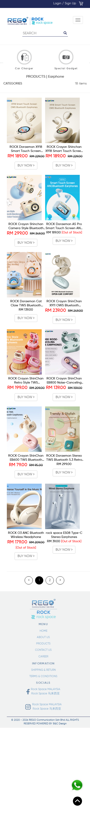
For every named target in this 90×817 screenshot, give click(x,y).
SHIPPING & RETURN (41, 670)
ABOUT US (41, 637)
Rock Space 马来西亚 (43, 693)
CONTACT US (41, 650)
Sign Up (70, 3)
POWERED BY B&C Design (51, 723)
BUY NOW (26, 165)
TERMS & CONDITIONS (42, 676)
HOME (42, 631)
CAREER (42, 656)
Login (57, 3)
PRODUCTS (42, 643)
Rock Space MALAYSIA (44, 689)
